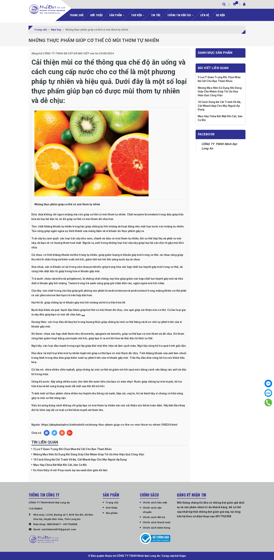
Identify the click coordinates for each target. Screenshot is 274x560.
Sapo (182, 555)
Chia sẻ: (36, 432)
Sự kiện (220, 15)
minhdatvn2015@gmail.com (59, 529)
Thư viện (137, 15)
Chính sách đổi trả (154, 517)
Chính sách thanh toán (156, 522)
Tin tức (156, 15)
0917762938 (70, 523)
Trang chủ (76, 15)
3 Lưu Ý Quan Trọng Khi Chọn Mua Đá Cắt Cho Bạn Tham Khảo (72, 448)
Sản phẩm (116, 15)
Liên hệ (204, 15)
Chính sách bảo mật (155, 502)
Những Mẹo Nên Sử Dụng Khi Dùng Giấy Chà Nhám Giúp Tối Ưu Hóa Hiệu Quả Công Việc (88, 454)
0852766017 (54, 523)
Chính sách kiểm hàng (156, 527)
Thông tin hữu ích (180, 15)
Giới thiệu (96, 15)
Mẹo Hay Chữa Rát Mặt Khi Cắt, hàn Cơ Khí (60, 464)
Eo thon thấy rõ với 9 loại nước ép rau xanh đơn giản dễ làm (70, 469)
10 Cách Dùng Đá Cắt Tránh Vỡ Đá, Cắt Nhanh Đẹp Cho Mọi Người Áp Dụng (80, 459)
